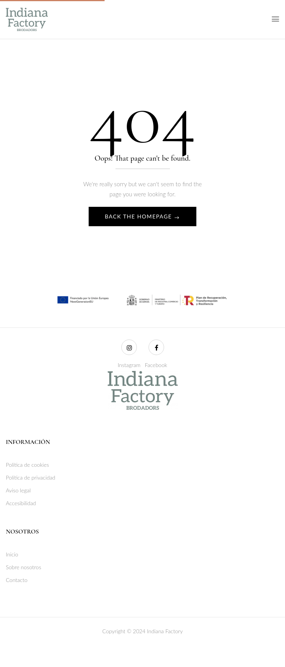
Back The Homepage (139, 216)
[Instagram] (129, 347)
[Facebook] (156, 347)
